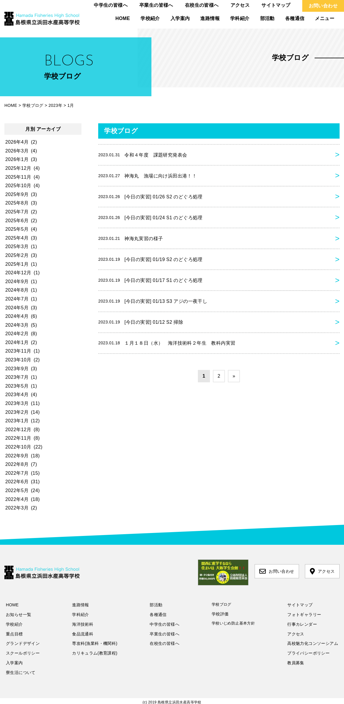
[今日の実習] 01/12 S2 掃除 (141, 326)
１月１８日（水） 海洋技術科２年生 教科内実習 (166, 347)
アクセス (240, 5)
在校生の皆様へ (202, 5)
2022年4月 (17, 499)
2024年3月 (17, 325)
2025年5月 (17, 229)
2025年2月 (17, 255)
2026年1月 (17, 159)
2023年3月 (17, 403)
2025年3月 (17, 246)
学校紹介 (150, 18)
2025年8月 (17, 202)
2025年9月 (17, 194)
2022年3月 (17, 507)
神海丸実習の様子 (130, 240)
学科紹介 (240, 18)
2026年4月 (17, 142)
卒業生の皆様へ (156, 5)
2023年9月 (17, 368)
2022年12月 (18, 429)
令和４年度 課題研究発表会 (142, 155)
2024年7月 (17, 298)
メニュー (324, 18)
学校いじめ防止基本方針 (233, 623)
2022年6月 (17, 481)
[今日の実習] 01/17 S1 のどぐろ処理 (150, 283)
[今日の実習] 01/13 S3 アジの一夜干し (153, 304)
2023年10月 (18, 359)
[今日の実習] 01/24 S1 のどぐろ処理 (150, 219)
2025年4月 (17, 237)
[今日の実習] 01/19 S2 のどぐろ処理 (150, 262)
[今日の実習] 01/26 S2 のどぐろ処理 (150, 198)
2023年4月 (17, 394)
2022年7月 (17, 473)
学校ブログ (221, 604)
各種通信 (295, 18)
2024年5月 (17, 307)
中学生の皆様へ (111, 5)
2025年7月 (17, 211)
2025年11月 (18, 177)
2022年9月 (17, 455)
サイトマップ (275, 5)
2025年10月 (18, 185)
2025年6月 (17, 220)
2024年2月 (17, 333)
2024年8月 (17, 290)
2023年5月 (17, 385)
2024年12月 (18, 272)
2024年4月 (17, 316)
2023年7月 (17, 377)
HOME (123, 18)
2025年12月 (18, 168)
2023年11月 (18, 350)
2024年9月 (17, 281)
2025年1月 (17, 264)
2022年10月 (18, 446)
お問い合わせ (323, 5)
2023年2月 (17, 412)
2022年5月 (17, 490)
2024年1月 (17, 342)
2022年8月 (17, 464)
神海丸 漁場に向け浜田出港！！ (147, 176)
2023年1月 (17, 420)
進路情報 (210, 18)
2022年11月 (18, 438)
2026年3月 (17, 150)
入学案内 (180, 18)
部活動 (267, 18)
